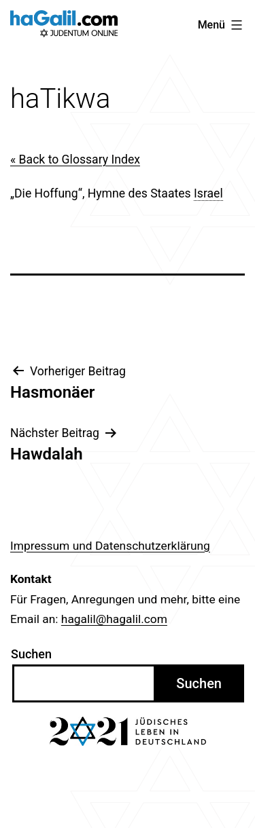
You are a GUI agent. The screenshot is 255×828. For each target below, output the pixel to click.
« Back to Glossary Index (75, 159)
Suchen (31, 654)
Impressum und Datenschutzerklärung (110, 545)
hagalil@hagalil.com (114, 619)
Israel (208, 193)
